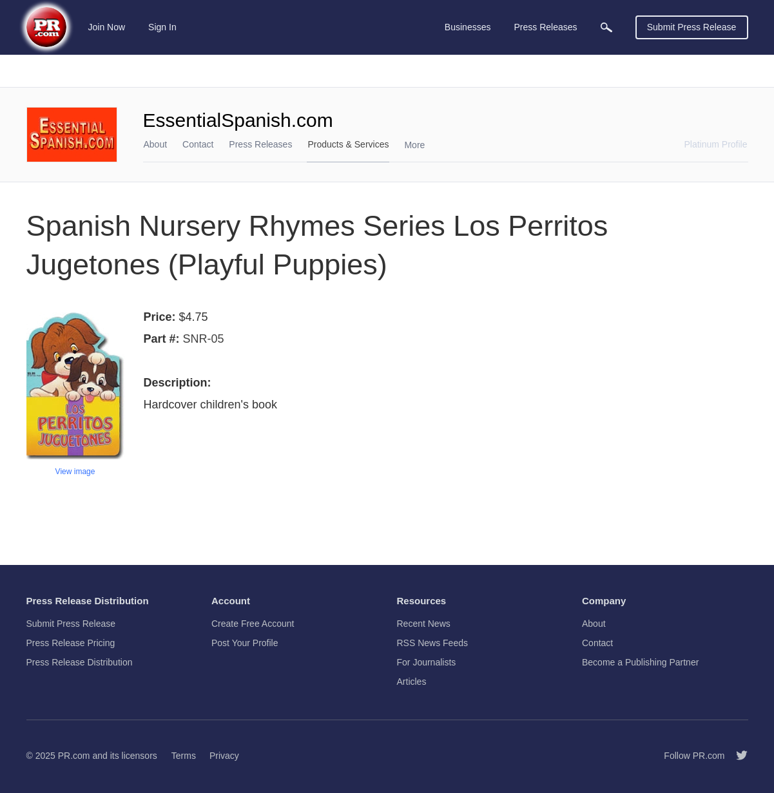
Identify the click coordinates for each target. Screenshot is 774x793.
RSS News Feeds (432, 643)
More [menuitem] (414, 145)
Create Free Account (252, 623)
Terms (183, 755)
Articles (412, 681)
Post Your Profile (244, 643)
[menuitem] (606, 27)
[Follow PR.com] (736, 756)
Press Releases (260, 144)
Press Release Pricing (70, 643)
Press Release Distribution (79, 662)
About (156, 144)
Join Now (107, 27)
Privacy (224, 755)
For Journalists (426, 662)
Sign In (162, 27)
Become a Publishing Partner (640, 662)
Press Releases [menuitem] (545, 27)
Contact (197, 144)
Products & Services (348, 144)
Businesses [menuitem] (468, 27)
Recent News (423, 623)
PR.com (74, 755)
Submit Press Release (692, 27)
